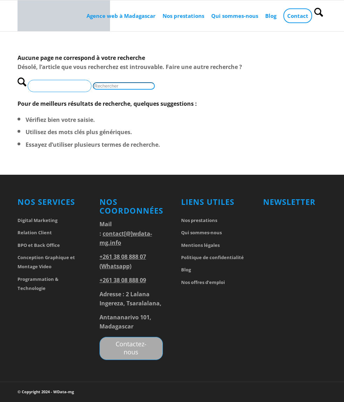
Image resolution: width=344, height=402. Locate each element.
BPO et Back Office (39, 245)
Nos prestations (199, 220)
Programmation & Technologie (38, 283)
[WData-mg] (64, 15)
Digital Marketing (37, 220)
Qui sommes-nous (201, 232)
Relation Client (35, 232)
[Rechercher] (318, 15)
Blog (186, 269)
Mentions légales (200, 245)
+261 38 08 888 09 (122, 280)
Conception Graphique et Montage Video (46, 262)
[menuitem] (121, 15)
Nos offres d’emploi (203, 282)
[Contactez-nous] (131, 348)
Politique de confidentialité (212, 257)
